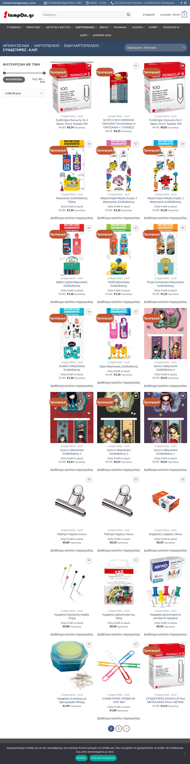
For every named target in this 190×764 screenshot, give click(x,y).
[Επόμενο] (126, 728)
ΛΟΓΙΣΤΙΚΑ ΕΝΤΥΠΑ (59, 27)
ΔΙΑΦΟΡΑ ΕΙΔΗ (102, 35)
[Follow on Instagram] (185, 3)
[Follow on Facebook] (181, 3)
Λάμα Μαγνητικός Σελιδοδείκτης (118, 366)
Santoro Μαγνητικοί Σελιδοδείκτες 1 (165, 451)
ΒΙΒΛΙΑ (105, 27)
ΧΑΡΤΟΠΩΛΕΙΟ (86, 27)
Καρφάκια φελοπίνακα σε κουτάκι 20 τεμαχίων (165, 616)
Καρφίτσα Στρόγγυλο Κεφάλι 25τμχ (72, 616)
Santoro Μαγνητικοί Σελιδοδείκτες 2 (119, 451)
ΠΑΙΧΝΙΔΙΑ (121, 27)
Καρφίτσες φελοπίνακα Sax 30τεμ (119, 616)
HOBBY (154, 27)
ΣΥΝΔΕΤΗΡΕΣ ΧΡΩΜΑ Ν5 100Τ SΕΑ (118, 700)
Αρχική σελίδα (16, 45)
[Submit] (128, 14)
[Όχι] (184, 755)
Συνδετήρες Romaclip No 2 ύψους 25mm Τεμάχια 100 (72, 121)
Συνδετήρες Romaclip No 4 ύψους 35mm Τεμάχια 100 (165, 121)
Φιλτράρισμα (14, 79)
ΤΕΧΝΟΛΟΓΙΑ (172, 27)
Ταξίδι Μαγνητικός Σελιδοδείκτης (119, 283)
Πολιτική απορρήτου (103, 757)
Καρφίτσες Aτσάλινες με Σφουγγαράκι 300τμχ (71, 700)
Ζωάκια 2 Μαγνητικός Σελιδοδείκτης (72, 367)
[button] (149, 15)
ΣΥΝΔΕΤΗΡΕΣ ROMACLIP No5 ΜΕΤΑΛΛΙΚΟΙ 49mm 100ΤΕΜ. (165, 700)
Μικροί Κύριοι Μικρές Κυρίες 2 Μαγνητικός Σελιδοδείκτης (119, 199)
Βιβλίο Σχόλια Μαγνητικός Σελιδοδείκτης (72, 283)
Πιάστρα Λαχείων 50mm (119, 534)
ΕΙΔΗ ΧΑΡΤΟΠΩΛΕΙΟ (81, 45)
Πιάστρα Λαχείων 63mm (72, 534)
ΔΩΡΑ (85, 35)
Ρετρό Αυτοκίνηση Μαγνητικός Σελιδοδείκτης (165, 283)
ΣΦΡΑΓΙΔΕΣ (34, 27)
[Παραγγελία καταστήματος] (156, 47)
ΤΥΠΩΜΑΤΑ (15, 27)
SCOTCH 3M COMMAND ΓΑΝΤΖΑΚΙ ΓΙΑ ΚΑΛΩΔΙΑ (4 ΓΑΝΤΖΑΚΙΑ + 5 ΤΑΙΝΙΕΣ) (118, 123)
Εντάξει (81, 757)
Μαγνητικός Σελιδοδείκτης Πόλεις (72, 199)
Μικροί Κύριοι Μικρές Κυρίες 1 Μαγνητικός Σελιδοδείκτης (165, 199)
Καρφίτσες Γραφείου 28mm (165, 534)
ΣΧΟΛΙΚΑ (139, 27)
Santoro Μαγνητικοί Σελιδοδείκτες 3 (72, 451)
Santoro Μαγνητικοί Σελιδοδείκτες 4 (165, 367)
